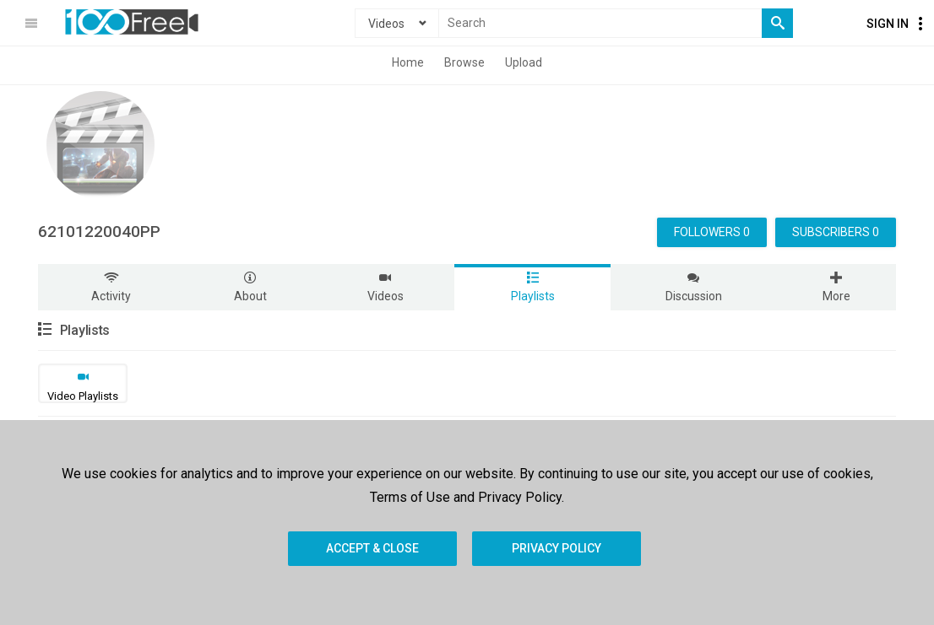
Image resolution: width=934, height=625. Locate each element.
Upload (523, 62)
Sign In (887, 23)
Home (408, 62)
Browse (464, 62)
